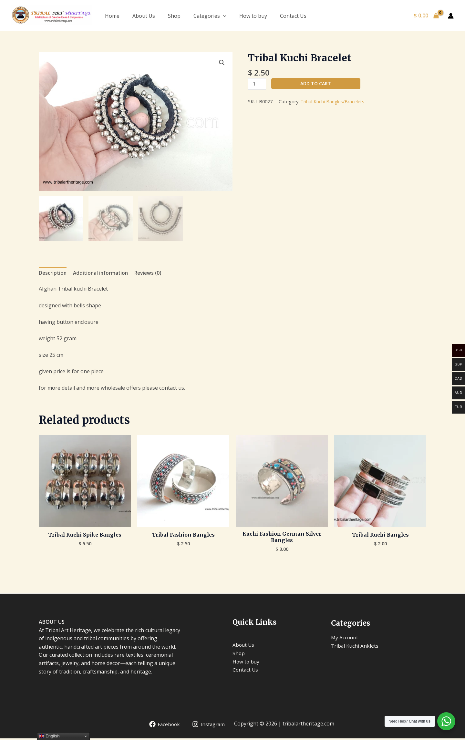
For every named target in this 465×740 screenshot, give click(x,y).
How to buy (253, 15)
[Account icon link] (451, 16)
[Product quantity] (257, 84)
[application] (223, 15)
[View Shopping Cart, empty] (426, 16)
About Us (143, 15)
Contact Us (293, 15)
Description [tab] (53, 273)
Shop (174, 15)
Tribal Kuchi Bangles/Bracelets (333, 102)
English (49, 736)
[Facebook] (163, 726)
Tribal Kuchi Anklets (355, 647)
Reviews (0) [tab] (152, 273)
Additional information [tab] (102, 273)
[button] (221, 63)
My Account (345, 638)
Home (112, 15)
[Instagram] (208, 726)
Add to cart (316, 83)
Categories (209, 15)
